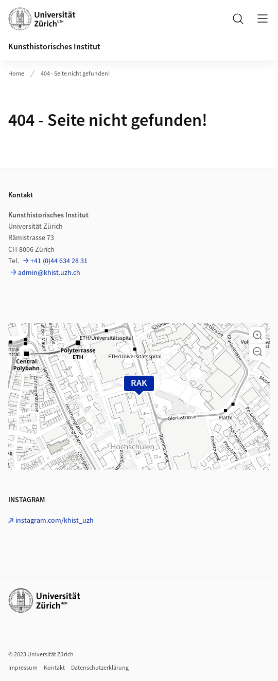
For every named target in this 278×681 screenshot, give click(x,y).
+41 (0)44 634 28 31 (59, 261)
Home (16, 73)
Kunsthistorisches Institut (54, 46)
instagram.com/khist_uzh (54, 521)
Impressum (23, 668)
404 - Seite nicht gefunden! (75, 73)
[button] (257, 335)
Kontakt (54, 668)
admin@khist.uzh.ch (49, 273)
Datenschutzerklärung (100, 668)
